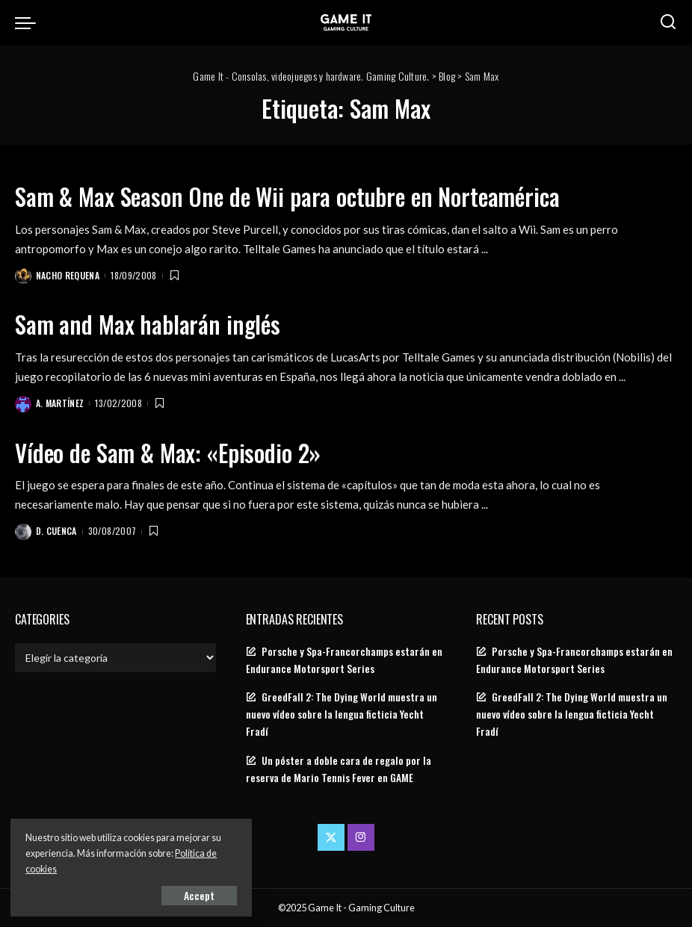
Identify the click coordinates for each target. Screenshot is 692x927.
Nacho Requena (67, 275)
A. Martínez (60, 403)
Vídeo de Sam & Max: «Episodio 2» (170, 451)
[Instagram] (360, 836)
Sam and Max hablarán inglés (148, 323)
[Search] (668, 22)
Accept (182, 894)
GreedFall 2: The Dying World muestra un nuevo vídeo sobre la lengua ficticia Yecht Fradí (341, 713)
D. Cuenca (56, 530)
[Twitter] (331, 836)
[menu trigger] (29, 22)
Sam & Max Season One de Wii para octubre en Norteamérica (293, 196)
